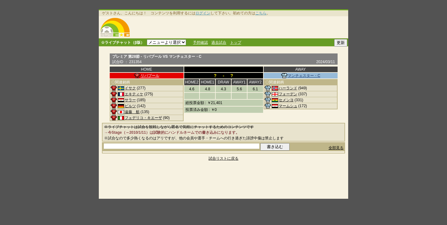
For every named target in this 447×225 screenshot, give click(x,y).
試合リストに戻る (223, 158)
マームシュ (288, 106)
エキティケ (134, 94)
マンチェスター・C (304, 75)
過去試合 (218, 42)
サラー (130, 100)
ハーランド (288, 88)
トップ (235, 42)
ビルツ (130, 106)
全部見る (336, 148)
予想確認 (200, 42)
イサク (130, 88)
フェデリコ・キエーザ (143, 118)
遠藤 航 (132, 112)
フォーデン (288, 94)
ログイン (202, 13)
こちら (261, 13)
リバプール (150, 75)
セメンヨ (286, 100)
